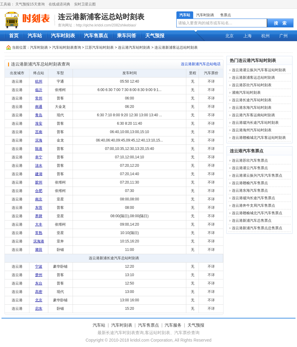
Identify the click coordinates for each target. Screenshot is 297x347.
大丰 (38, 224)
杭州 (265, 35)
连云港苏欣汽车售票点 (250, 160)
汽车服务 (173, 325)
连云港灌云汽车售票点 (250, 168)
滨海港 (38, 241)
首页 (14, 35)
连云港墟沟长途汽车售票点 (253, 198)
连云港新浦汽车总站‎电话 (200, 64)
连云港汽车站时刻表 (134, 47)
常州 (38, 98)
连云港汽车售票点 (246, 150)
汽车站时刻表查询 (66, 47)
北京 (229, 35)
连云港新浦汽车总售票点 (252, 220)
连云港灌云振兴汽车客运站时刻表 (259, 70)
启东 (38, 308)
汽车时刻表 (205, 15)
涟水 (38, 165)
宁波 (38, 266)
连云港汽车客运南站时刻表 (253, 115)
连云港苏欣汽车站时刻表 (252, 85)
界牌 (38, 216)
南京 (38, 199)
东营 (38, 207)
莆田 (38, 250)
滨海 (38, 140)
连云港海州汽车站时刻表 (252, 130)
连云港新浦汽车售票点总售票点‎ (257, 228)
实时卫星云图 (85, 4)
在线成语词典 (59, 4)
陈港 (38, 149)
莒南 (38, 132)
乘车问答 (126, 35)
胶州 (38, 182)
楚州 (38, 275)
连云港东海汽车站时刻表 (252, 107)
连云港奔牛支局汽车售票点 (253, 205)
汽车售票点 (96, 35)
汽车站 (184, 15)
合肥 (38, 191)
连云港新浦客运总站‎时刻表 (101, 17)
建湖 (38, 174)
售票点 (225, 15)
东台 (38, 283)
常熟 (38, 233)
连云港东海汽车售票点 (250, 190)
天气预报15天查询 (29, 4)
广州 (283, 35)
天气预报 (154, 35)
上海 (247, 35)
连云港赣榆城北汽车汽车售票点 (257, 213)
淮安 (38, 123)
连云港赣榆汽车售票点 (250, 183)
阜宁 (38, 157)
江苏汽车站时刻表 (99, 47)
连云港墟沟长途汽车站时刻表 (255, 122)
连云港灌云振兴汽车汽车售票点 (257, 175)
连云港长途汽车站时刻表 (252, 100)
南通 (38, 107)
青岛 (38, 115)
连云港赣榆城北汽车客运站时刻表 (259, 137)
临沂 (38, 90)
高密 (38, 292)
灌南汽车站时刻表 (246, 92)
